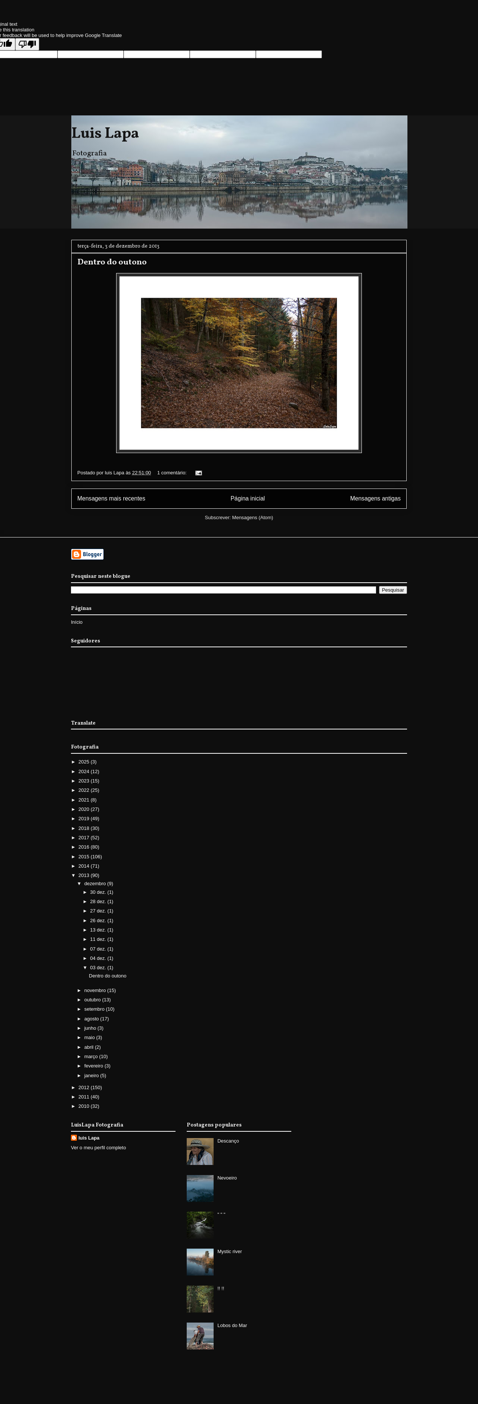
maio (90, 1037)
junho (90, 1028)
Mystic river (229, 1251)
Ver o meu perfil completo (98, 1147)
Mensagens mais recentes (111, 498)
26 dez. (98, 920)
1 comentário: (172, 472)
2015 (84, 856)
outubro (93, 999)
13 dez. (98, 930)
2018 (84, 828)
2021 (84, 800)
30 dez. (98, 892)
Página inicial (247, 498)
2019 (84, 818)
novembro (95, 990)
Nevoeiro (227, 1178)
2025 (84, 762)
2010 (84, 1106)
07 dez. (98, 949)
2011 (84, 1097)
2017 (84, 837)
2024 (84, 771)
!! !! (220, 1288)
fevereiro (94, 1066)
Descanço (228, 1141)
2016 (84, 847)
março (91, 1056)
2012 (84, 1087)
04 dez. (98, 958)
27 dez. (98, 911)
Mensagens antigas (375, 498)
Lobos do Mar (232, 1325)
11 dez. (98, 939)
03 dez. (98, 967)
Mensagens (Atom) (252, 517)
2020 (84, 809)
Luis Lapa (105, 134)
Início (77, 622)
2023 (84, 781)
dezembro (95, 883)
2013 (84, 875)
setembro (95, 1009)
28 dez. (98, 901)
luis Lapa (88, 1138)
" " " (221, 1214)
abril (89, 1047)
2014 (84, 866)
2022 (84, 790)
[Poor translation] (27, 44)
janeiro (92, 1075)
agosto (92, 1019)
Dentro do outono (112, 262)
